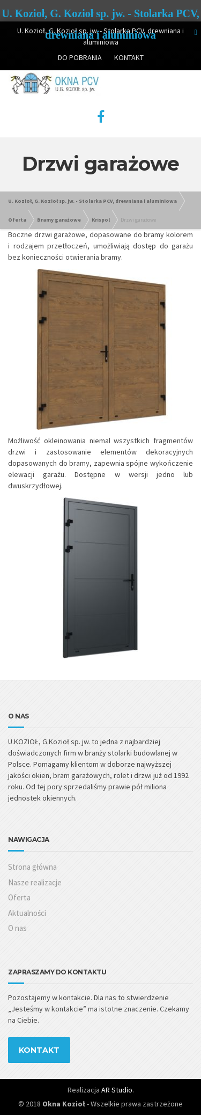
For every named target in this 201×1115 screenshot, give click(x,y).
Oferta (19, 897)
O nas (17, 928)
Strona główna (32, 867)
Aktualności (27, 913)
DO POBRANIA (80, 57)
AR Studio (116, 1090)
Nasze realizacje (35, 882)
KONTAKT (129, 57)
